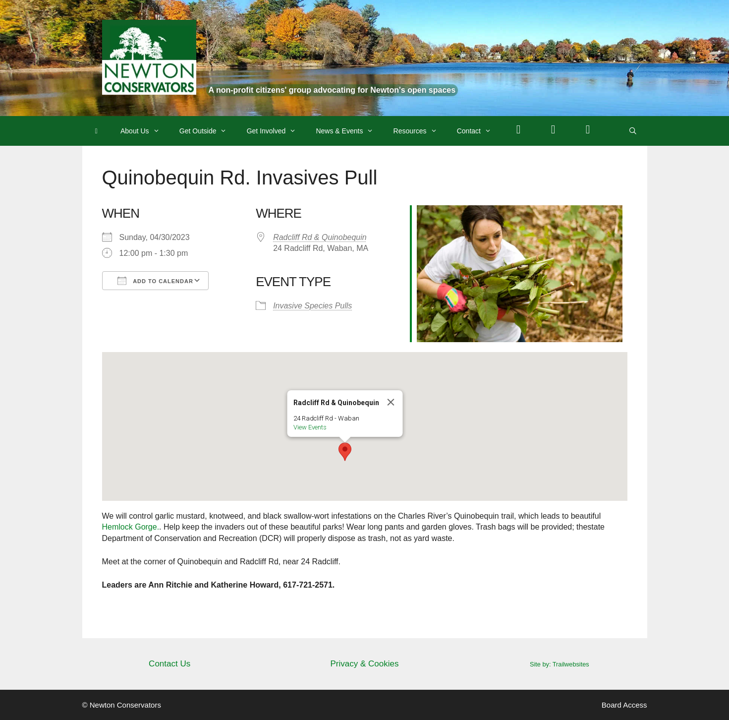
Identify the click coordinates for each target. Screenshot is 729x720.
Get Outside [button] (208, 131)
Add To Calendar (155, 280)
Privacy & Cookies (365, 663)
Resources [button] (420, 131)
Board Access (624, 705)
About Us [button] (144, 131)
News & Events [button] (349, 131)
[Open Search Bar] (632, 131)
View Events (309, 427)
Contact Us (169, 663)
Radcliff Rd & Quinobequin (320, 237)
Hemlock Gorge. (131, 527)
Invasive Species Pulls (312, 305)
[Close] (390, 402)
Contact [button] (479, 131)
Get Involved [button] (276, 131)
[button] (344, 451)
